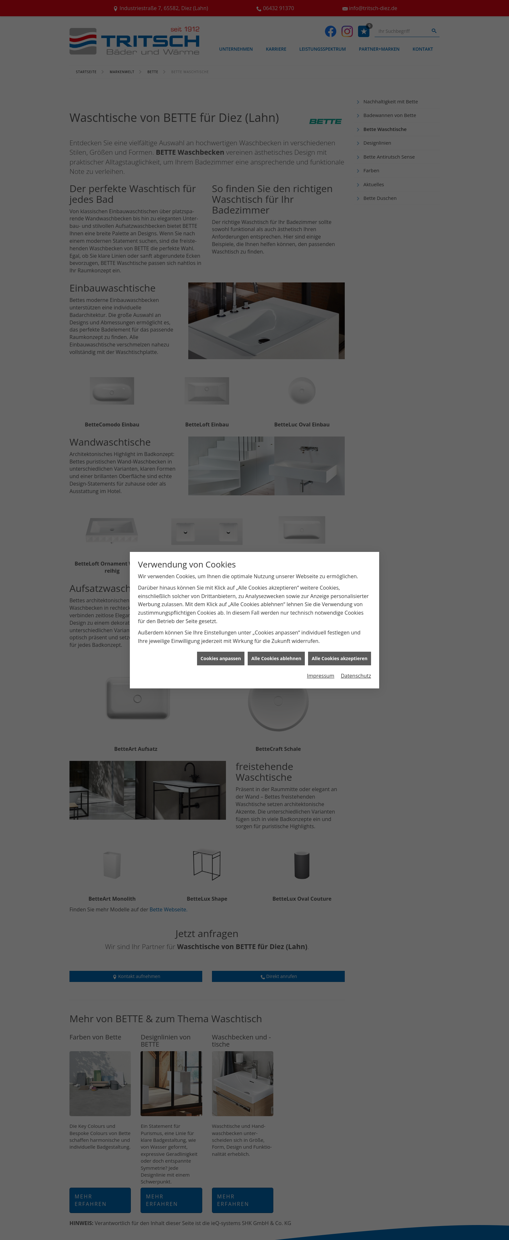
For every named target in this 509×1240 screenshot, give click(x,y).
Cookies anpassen (221, 658)
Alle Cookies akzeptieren (339, 658)
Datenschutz (356, 675)
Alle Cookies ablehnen (276, 658)
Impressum (320, 675)
